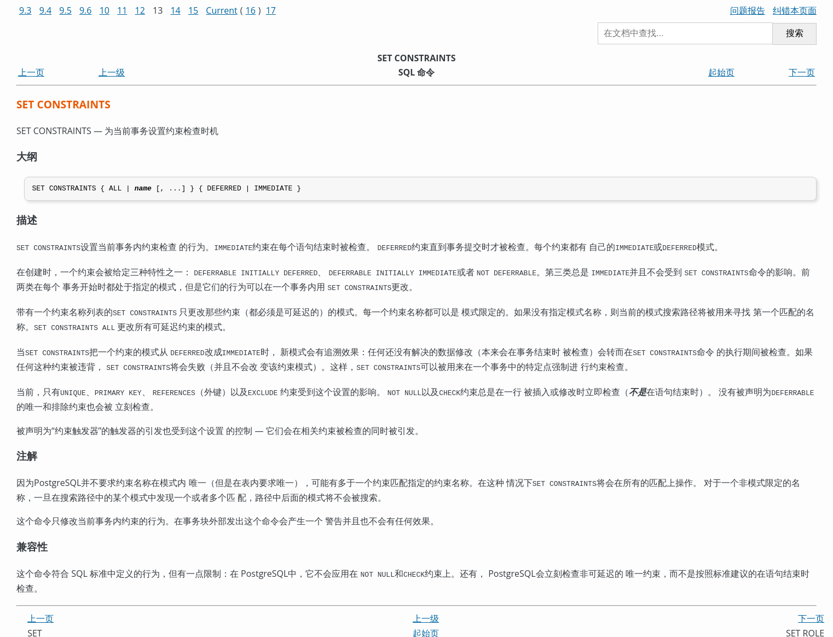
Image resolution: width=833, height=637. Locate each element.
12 (140, 10)
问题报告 (747, 10)
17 (271, 10)
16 (251, 10)
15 (193, 10)
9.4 (45, 10)
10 (104, 10)
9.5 (65, 10)
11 (122, 10)
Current (221, 10)
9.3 (25, 10)
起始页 (721, 72)
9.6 (85, 10)
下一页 (802, 72)
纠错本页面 (795, 10)
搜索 (794, 33)
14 (175, 10)
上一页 (31, 72)
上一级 (112, 72)
